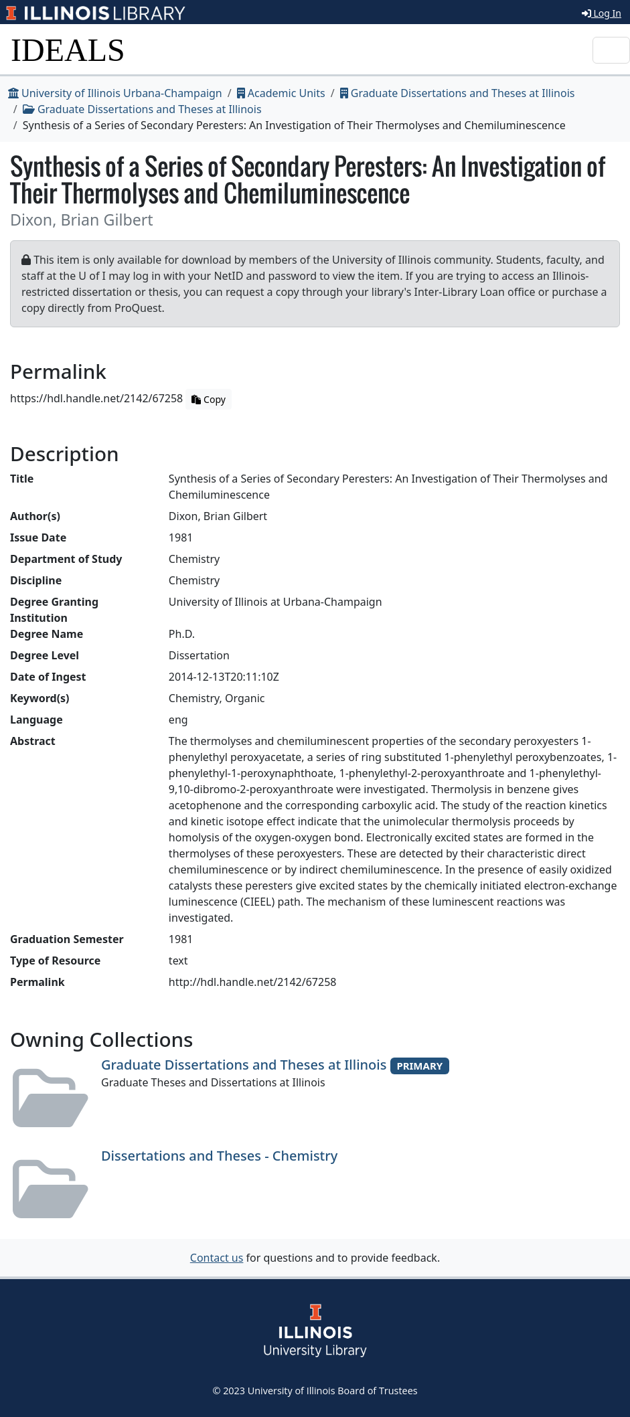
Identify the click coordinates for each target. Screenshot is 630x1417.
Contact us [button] (217, 1257)
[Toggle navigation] (611, 50)
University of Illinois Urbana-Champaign (115, 93)
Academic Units (281, 93)
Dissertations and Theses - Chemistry (219, 1156)
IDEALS (68, 50)
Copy (208, 399)
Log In (601, 13)
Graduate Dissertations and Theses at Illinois (457, 93)
